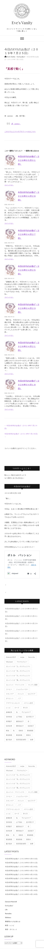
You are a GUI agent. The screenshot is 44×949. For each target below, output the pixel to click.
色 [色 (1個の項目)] (14, 730)
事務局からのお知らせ (12, 921)
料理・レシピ (9, 925)
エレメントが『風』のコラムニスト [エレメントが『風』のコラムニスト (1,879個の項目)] (18, 680)
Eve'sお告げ (9, 906)
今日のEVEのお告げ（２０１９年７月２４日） (20, 427)
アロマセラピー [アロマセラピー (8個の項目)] (22, 662)
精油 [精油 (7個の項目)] (7, 730)
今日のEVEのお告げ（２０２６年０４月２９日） (28, 196)
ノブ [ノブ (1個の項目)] (19, 698)
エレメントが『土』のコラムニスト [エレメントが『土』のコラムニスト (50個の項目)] (18, 666)
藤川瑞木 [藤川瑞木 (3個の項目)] (9, 740)
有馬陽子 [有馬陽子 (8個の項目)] (9, 721)
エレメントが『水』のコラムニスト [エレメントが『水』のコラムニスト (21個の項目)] (18, 671)
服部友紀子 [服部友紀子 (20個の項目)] (20, 721)
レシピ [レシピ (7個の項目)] (8, 708)
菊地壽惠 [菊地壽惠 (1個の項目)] (30, 730)
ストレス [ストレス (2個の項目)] (21, 694)
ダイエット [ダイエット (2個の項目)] (10, 698)
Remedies (8, 913)
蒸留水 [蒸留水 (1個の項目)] (28, 735)
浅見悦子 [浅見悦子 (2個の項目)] (31, 726)
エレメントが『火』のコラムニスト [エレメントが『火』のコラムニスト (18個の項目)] (18, 675)
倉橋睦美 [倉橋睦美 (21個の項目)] (9, 712)
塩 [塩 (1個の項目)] (17, 712)
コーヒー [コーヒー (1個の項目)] (9, 689)
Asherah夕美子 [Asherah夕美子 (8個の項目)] (11, 657)
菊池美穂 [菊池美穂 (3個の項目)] (19, 735)
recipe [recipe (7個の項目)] (22, 657)
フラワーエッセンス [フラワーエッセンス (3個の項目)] (13, 703)
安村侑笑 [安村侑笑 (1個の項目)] (9, 717)
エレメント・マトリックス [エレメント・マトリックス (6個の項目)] (15, 685)
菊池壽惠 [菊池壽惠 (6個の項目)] (9, 735)
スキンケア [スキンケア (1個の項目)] (10, 694)
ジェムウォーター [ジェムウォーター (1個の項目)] (22, 689)
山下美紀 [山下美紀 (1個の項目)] (19, 717)
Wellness (8, 917)
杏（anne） (16, 124)
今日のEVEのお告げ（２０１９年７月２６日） (21, 435)
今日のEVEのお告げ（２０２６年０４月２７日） (28, 234)
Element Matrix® (11, 902)
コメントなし (9, 185)
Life (6, 910)
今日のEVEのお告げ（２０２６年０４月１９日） (28, 385)
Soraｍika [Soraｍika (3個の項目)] (31, 657)
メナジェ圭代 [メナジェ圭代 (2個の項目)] (28, 703)
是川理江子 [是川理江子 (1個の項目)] (30, 717)
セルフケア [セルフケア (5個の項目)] (31, 694)
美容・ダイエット (11, 929)
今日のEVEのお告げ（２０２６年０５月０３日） (21, 859)
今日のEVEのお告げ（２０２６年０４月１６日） (21, 894)
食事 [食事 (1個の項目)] (31, 740)
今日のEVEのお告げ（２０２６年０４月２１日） (28, 346)
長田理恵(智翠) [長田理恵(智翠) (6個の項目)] (21, 740)
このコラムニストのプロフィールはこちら (20, 131)
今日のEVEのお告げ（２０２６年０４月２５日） (28, 270)
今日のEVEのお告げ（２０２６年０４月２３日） (28, 308)
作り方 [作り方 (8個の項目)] (25, 708)
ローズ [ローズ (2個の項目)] (17, 708)
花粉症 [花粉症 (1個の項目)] (21, 730)
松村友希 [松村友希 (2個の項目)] (9, 726)
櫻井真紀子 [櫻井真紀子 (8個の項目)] (20, 726)
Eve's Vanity (22, 22)
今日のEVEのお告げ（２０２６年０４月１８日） (21, 890)
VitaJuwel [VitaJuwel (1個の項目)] (9, 662)
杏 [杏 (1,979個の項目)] (28, 721)
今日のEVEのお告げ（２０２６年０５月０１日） (28, 160)
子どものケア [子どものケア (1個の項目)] (26, 712)
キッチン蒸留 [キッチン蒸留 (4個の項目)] (32, 685)
